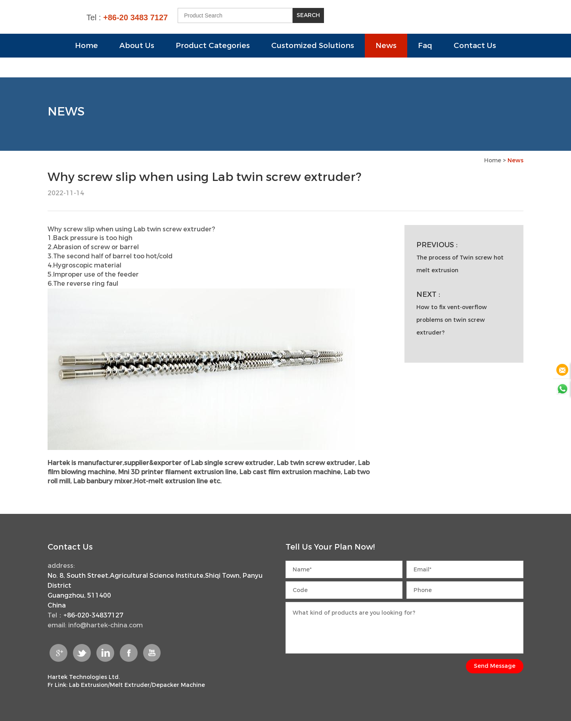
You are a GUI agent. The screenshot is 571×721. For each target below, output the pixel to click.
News (386, 45)
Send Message (494, 666)
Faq (425, 45)
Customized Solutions (312, 45)
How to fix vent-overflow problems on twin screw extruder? (451, 320)
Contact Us (475, 45)
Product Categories (213, 45)
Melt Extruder (130, 685)
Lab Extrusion (88, 685)
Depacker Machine (178, 685)
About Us (136, 45)
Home (86, 45)
